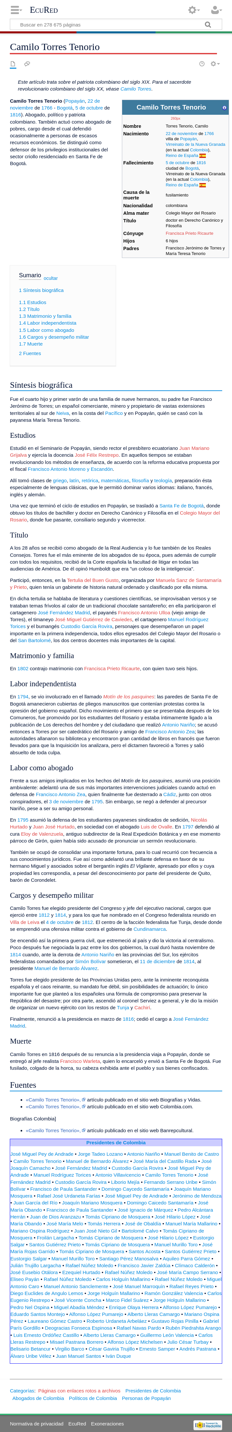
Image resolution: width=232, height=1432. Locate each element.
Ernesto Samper (157, 1349)
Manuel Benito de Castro (191, 1154)
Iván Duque (118, 1356)
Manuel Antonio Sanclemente (76, 1286)
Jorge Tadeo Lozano (100, 1154)
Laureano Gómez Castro (55, 1321)
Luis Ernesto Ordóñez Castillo (46, 1335)
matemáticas (115, 480)
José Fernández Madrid (64, 612)
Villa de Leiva (24, 922)
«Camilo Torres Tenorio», (53, 1099)
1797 (187, 826)
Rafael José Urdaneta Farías (68, 1196)
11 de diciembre (157, 961)
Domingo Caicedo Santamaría (160, 1202)
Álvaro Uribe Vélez (30, 1356)
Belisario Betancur (30, 1349)
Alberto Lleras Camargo (153, 1314)
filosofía (140, 480)
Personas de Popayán (146, 1398)
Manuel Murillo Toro (176, 1244)
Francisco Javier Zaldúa (144, 1265)
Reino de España (182, 155)
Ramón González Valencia (173, 1293)
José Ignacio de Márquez (145, 1210)
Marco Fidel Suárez (127, 1300)
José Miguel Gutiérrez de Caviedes (93, 619)
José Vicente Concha (78, 1300)
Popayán (188, 138)
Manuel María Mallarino (192, 1223)
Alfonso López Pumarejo (190, 1307)
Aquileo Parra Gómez (186, 1258)
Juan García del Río (35, 1202)
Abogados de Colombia (38, 1398)
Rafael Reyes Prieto (191, 1286)
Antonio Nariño (178, 724)
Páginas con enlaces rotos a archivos (79, 1390)
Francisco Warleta (80, 1061)
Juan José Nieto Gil (95, 1231)
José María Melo (64, 1223)
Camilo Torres (136, 89)
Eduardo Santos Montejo (37, 1314)
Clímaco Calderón (195, 1265)
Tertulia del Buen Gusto (93, 580)
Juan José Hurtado (54, 826)
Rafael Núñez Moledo (89, 1265)
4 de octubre (60, 922)
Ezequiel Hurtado (81, 1272)
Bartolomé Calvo (140, 1231)
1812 (44, 915)
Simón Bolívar (90, 961)
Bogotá (192, 168)
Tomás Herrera (104, 1223)
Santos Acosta (144, 1251)
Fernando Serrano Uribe (171, 1182)
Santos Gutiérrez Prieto (55, 1244)
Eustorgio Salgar (28, 1258)
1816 (201, 162)
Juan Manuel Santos (78, 1356)
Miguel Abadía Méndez (79, 1307)
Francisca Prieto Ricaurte (189, 233)
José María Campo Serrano (187, 1272)
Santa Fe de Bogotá (181, 505)
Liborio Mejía (125, 1182)
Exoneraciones (107, 1423)
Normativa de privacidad (36, 1423)
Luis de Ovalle (156, 826)
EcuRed (44, 10)
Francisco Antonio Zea (170, 731)
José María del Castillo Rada (165, 1161)
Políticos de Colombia (93, 1398)
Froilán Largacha (55, 1237)
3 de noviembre (66, 801)
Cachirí (142, 1007)
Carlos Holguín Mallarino (123, 1279)
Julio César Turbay (188, 1342)
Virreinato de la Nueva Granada (195, 144)
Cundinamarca (150, 929)
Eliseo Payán (24, 1279)
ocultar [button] (51, 278)
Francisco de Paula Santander (63, 1189)
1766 (209, 133)
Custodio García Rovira (86, 626)
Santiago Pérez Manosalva (128, 1258)
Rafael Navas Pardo (139, 1328)
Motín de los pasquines (128, 696)
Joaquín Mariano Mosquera (92, 1202)
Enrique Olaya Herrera (133, 1307)
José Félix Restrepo (97, 455)
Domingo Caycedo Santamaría (136, 1189)
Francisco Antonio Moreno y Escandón (70, 469)
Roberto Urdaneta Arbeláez (117, 1321)
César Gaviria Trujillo (112, 1349)
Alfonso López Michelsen (135, 1342)
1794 (22, 696)
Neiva (62, 413)
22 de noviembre (181, 133)
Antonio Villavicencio (118, 1175)
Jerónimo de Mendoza (197, 1196)
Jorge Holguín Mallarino (114, 1293)
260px (175, 118)
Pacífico (114, 413)
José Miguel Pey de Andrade (41, 1154)
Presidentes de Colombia (115, 1142)
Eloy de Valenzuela (42, 834)
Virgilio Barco (69, 1349)
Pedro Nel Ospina (29, 1307)
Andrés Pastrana (197, 1349)
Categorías (22, 1390)
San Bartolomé (34, 640)
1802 (22, 668)
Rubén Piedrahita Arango (193, 1328)
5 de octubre (177, 162)
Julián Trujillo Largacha (35, 1265)
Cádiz (169, 794)
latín (74, 480)
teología (163, 480)
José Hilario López (175, 1216)
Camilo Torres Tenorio (37, 1161)
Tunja (123, 1007)
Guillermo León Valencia (167, 1335)
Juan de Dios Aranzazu (55, 1216)
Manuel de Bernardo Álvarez (66, 968)
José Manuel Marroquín (139, 1286)
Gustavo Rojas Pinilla (174, 1321)
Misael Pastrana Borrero (76, 1342)
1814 (60, 915)
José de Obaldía (143, 1223)
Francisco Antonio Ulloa (144, 612)
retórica (90, 480)
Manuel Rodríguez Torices (62, 1175)
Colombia (199, 149)
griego (60, 480)
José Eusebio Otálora (34, 1272)
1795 (97, 801)
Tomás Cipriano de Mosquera (117, 1216)
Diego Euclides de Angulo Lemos (46, 1293)
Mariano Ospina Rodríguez (40, 1231)
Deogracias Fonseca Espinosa (78, 1328)
